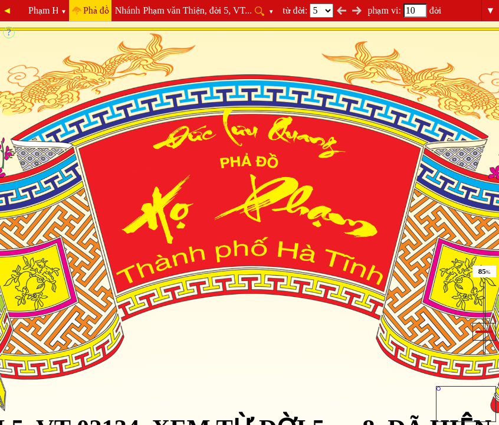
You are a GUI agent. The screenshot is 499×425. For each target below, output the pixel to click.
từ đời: (308, 10)
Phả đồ (96, 10)
